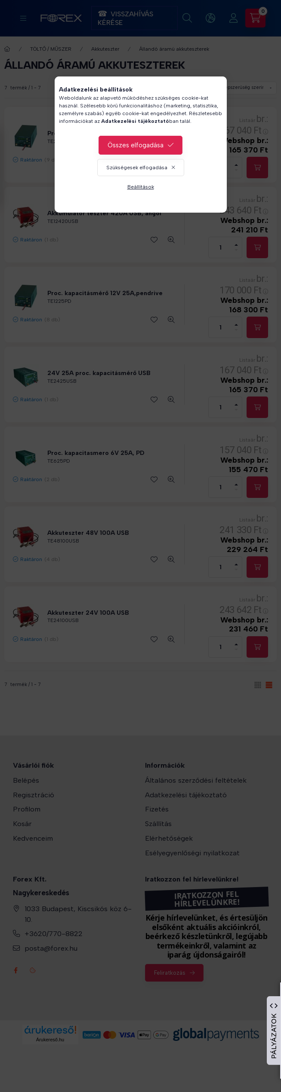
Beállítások (140, 187)
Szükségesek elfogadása (136, 168)
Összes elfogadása (136, 145)
